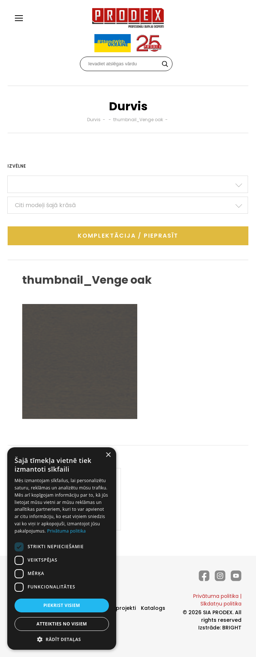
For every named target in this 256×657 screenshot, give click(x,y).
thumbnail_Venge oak (138, 119)
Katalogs (153, 608)
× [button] (108, 455)
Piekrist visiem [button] (61, 605)
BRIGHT (231, 627)
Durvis (94, 119)
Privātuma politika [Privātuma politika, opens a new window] (66, 531)
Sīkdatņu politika (220, 603)
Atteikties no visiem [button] (61, 624)
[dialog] (61, 548)
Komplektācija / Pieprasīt (128, 235)
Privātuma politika (216, 596)
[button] (62, 639)
